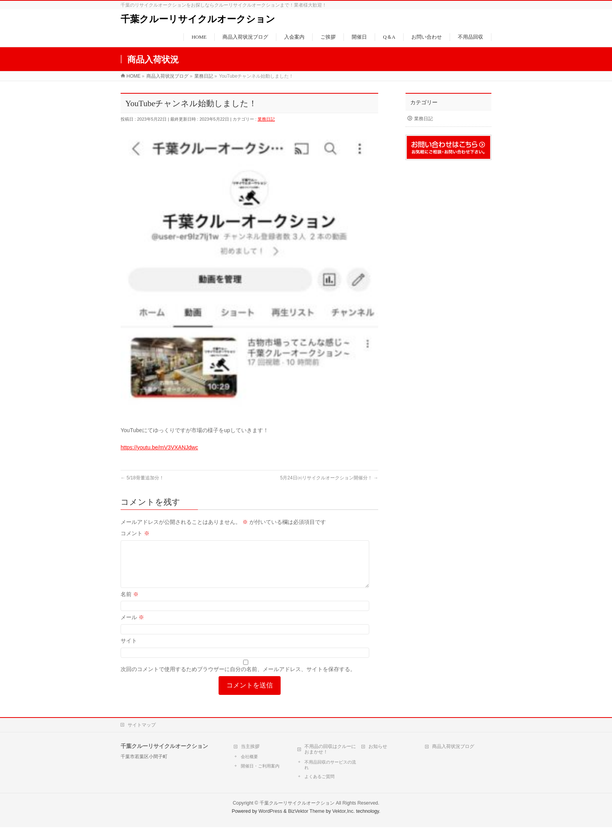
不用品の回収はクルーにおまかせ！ (330, 749)
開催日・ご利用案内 (260, 766)
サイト (129, 650)
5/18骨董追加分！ (142, 478)
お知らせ (377, 747)
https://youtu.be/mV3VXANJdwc (159, 447)
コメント (135, 533)
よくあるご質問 (319, 777)
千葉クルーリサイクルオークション (198, 19)
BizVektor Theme (306, 812)
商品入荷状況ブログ (453, 747)
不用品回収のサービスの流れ (330, 765)
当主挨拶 (250, 747)
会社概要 (249, 757)
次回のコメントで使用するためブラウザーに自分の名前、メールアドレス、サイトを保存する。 (238, 678)
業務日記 (266, 119)
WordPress (270, 812)
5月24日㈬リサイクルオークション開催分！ (329, 478)
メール (132, 626)
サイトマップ (142, 725)
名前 (130, 603)
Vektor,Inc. (343, 812)
